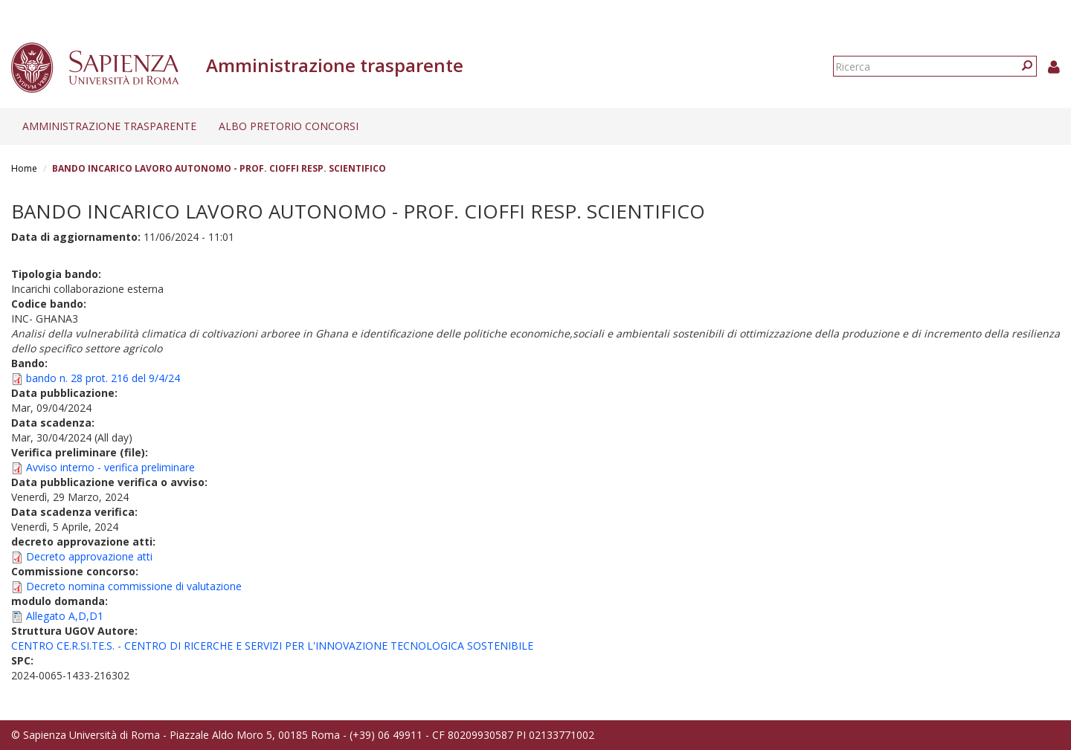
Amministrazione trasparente (109, 126)
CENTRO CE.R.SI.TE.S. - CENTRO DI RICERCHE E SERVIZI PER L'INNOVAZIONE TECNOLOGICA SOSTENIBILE (272, 646)
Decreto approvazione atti (89, 556)
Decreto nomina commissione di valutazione (134, 586)
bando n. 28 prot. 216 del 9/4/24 (103, 378)
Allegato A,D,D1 (64, 616)
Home (24, 168)
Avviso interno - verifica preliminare (110, 467)
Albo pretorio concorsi (288, 126)
